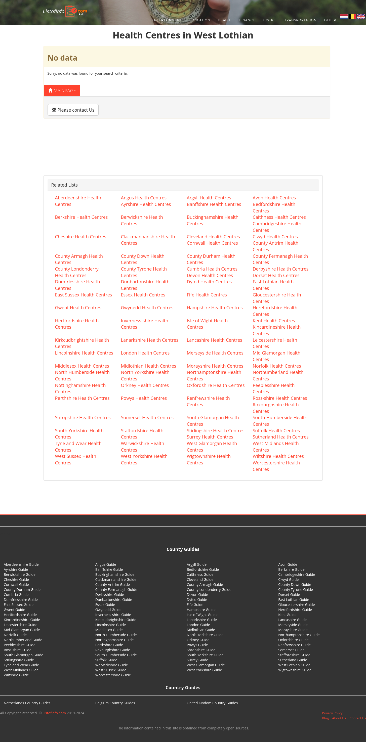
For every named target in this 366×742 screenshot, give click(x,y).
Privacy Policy (332, 713)
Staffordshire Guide (294, 654)
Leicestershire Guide (20, 624)
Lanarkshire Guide (202, 619)
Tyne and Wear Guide (21, 665)
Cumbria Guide (16, 594)
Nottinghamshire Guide (114, 639)
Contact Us (357, 718)
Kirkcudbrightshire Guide (115, 619)
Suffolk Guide (106, 660)
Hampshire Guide (201, 609)
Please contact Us (73, 110)
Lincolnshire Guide (110, 624)
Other (330, 20)
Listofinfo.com (54, 713)
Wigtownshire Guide (294, 670)
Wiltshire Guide (16, 675)
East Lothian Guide (293, 599)
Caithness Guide (200, 574)
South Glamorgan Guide (23, 654)
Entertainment (167, 20)
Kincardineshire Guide (22, 619)
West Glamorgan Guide (206, 665)
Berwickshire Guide (19, 574)
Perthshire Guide (109, 644)
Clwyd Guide (288, 579)
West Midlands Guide (21, 670)
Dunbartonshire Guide (113, 599)
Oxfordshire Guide (293, 639)
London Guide (198, 624)
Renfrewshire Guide (294, 644)
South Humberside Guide (116, 654)
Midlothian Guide (201, 629)
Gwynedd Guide (108, 609)
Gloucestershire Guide (296, 604)
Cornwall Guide (16, 584)
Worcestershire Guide (113, 675)
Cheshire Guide (16, 579)
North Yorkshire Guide (205, 634)
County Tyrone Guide (295, 589)
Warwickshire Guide (111, 665)
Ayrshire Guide (16, 569)
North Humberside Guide (116, 634)
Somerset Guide (291, 649)
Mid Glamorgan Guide (22, 629)
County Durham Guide (22, 589)
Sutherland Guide (292, 660)
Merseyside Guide (293, 624)
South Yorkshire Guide (205, 654)
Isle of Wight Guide (202, 614)
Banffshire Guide (109, 569)
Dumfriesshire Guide (21, 599)
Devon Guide (197, 594)
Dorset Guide (289, 594)
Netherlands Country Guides (27, 703)
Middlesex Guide (109, 629)
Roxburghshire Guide (112, 649)
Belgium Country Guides (115, 703)
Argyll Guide (197, 564)
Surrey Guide (197, 660)
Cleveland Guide (200, 579)
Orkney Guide (198, 639)
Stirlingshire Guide (19, 660)
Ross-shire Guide (17, 649)
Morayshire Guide (292, 629)
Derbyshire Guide (109, 594)
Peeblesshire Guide (19, 644)
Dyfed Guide (197, 599)
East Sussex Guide (18, 604)
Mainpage (62, 91)
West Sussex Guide (110, 670)
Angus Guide (105, 564)
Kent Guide (287, 614)
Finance (247, 20)
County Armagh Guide (205, 584)
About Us (339, 718)
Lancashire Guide (292, 619)
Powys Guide (197, 644)
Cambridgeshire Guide (296, 574)
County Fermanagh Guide (116, 589)
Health (225, 20)
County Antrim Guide (112, 584)
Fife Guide (195, 604)
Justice (270, 20)
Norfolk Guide (15, 634)
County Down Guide (294, 584)
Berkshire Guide (291, 569)
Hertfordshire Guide (20, 614)
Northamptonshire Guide (298, 634)
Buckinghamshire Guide (114, 574)
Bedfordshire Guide (203, 569)
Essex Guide (105, 604)
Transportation (300, 20)
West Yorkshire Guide (204, 670)
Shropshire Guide (201, 649)
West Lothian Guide (294, 665)
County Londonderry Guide (209, 589)
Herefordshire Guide (295, 609)
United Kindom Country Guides (212, 703)
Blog (325, 718)
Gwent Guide (14, 609)
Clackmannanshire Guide (115, 579)
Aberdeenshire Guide (21, 564)
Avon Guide (287, 564)
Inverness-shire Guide (113, 614)
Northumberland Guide (23, 639)
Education (199, 20)
